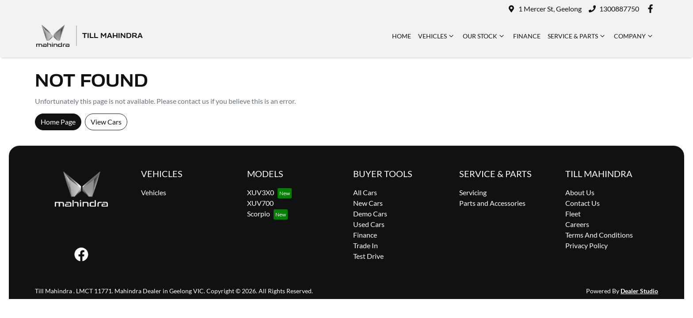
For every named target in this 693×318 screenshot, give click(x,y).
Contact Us (582, 203)
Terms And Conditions (599, 235)
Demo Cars (370, 213)
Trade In (365, 245)
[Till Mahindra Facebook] (652, 8)
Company (634, 35)
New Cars (368, 203)
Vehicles (437, 35)
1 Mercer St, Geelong (550, 8)
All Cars (365, 192)
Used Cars (369, 224)
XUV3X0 (260, 192)
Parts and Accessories (492, 203)
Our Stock (484, 35)
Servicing (473, 192)
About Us (579, 192)
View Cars (106, 121)
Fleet (573, 213)
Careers (577, 224)
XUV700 (260, 203)
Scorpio (258, 213)
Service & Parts (577, 35)
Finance (527, 36)
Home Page (58, 121)
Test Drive (368, 256)
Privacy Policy (586, 245)
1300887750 (619, 8)
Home (401, 36)
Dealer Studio (639, 291)
